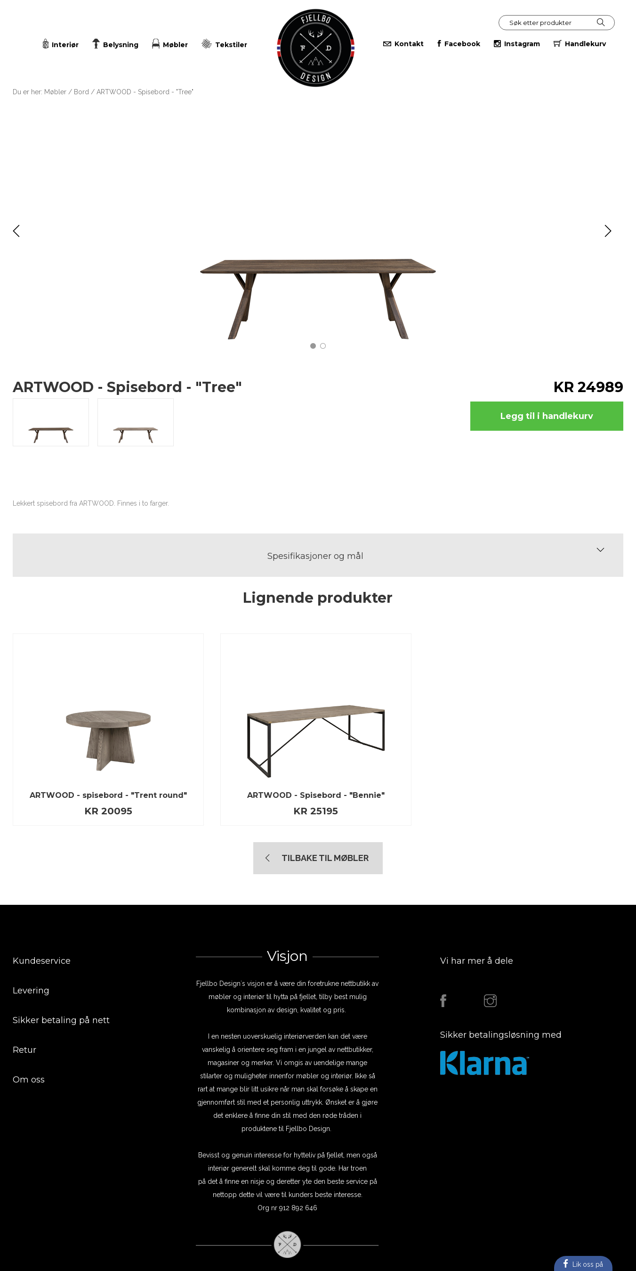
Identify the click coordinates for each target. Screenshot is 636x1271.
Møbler (55, 92)
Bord (81, 92)
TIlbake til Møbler (325, 858)
